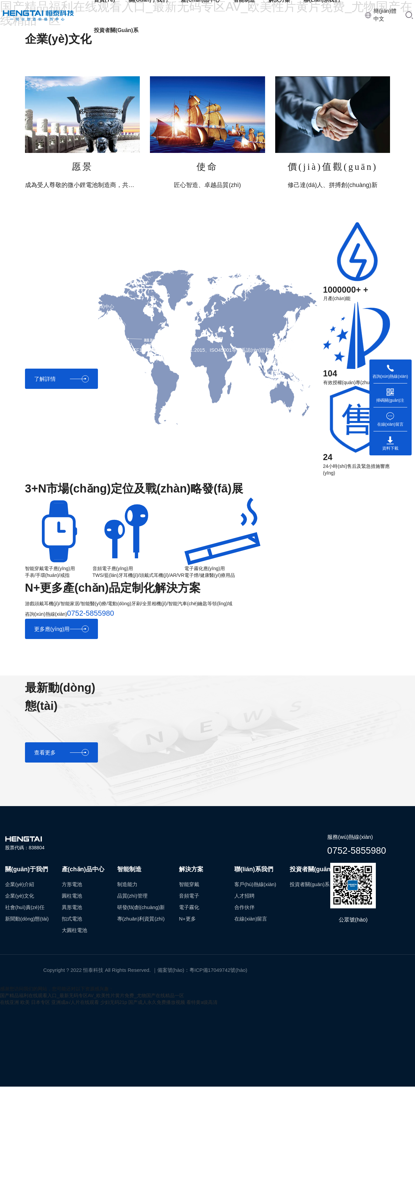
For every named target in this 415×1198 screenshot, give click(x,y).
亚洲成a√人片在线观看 (75, 1002)
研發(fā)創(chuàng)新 (141, 907)
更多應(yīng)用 (61, 629)
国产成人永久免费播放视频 (156, 1002)
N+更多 (187, 919)
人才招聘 (244, 896)
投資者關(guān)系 (116, 30)
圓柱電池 (72, 896)
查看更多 (61, 752)
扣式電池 (72, 919)
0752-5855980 (356, 850)
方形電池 (72, 884)
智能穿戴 (189, 884)
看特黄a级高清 (201, 1002)
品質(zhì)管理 (132, 896)
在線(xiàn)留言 (250, 919)
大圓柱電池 (74, 930)
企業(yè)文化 (19, 896)
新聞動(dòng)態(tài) (27, 919)
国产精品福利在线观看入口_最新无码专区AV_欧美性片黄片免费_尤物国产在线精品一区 (92, 995)
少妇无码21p (113, 1002)
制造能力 (127, 884)
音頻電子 (189, 896)
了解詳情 (61, 378)
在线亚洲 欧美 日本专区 (25, 1002)
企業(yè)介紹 (19, 884)
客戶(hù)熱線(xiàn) (255, 884)
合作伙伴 (244, 907)
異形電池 (72, 907)
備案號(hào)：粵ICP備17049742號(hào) (202, 970)
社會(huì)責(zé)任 (25, 907)
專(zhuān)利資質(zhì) (141, 919)
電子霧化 (189, 907)
